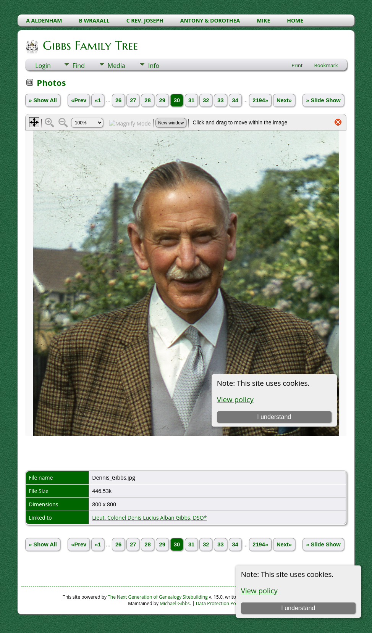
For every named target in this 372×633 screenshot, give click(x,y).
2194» (260, 100)
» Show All (43, 100)
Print (296, 65)
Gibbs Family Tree (90, 45)
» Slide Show (323, 100)
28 (147, 100)
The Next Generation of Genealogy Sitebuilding (158, 597)
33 (220, 100)
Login (43, 65)
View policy (259, 590)
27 (133, 100)
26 (118, 100)
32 (206, 100)
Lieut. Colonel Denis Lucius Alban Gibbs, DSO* (149, 517)
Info (153, 65)
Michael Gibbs (175, 603)
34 (235, 100)
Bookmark (326, 65)
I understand (298, 608)
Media (116, 65)
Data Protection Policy (219, 603)
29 (162, 100)
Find (79, 65)
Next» (284, 100)
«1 (98, 100)
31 (191, 100)
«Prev (78, 100)
